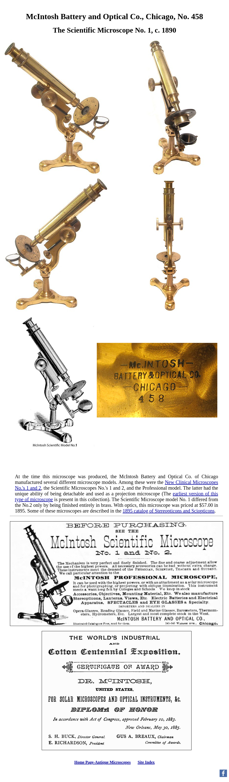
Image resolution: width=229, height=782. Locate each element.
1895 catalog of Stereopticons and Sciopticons (168, 511)
